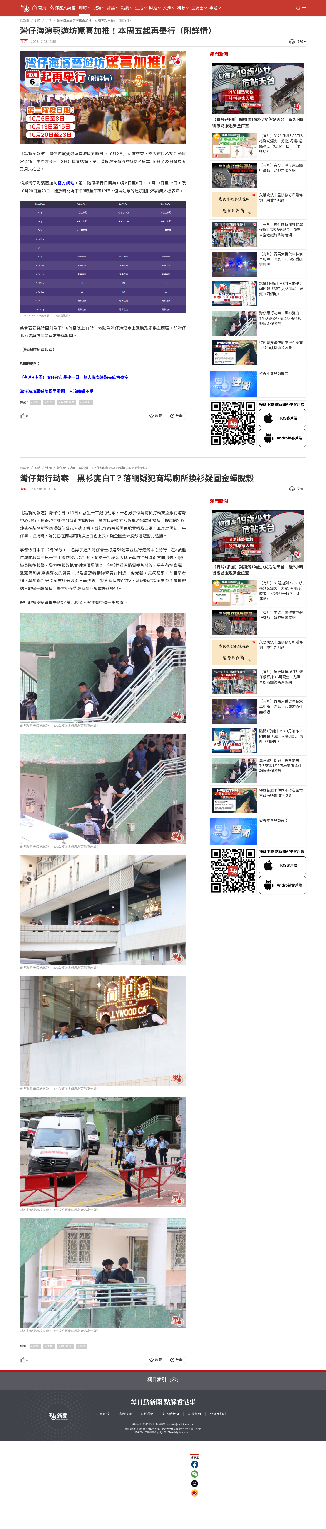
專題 (213, 8)
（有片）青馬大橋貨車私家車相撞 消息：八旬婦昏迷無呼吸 (281, 259)
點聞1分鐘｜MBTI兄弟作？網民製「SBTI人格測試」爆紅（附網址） (281, 289)
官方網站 (66, 183)
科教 (181, 8)
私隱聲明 (194, 1502)
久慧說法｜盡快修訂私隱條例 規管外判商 (281, 197)
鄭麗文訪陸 (65, 8)
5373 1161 (148, 1512)
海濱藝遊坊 (67, 402)
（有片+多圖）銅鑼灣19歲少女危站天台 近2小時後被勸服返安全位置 (257, 122)
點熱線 (104, 1502)
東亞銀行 (65, 1434)
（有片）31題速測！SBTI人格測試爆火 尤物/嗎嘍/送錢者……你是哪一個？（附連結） (281, 144)
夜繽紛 (86, 402)
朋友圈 (197, 8)
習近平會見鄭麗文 (273, 373)
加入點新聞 (171, 1502)
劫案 (49, 1434)
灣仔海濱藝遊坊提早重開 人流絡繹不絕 (57, 391)
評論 (111, 8)
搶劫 (82, 1434)
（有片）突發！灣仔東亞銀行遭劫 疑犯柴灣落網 (281, 168)
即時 (83, 8)
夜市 (49, 402)
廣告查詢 (125, 1502)
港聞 (24, 489)
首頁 (42, 8)
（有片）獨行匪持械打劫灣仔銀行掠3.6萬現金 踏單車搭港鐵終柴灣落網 (281, 229)
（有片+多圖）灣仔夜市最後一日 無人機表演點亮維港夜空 (74, 377)
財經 (153, 8)
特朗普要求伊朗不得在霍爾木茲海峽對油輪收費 (281, 345)
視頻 (97, 8)
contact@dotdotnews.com (180, 1512)
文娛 (167, 8)
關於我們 (147, 1502)
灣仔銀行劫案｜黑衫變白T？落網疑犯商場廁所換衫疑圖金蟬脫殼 (280, 318)
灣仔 (36, 402)
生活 (139, 8)
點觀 (125, 8)
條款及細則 (218, 1502)
